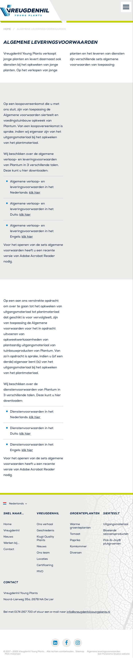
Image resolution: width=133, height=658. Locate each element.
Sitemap (80, 651)
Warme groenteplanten (80, 525)
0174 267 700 (23, 612)
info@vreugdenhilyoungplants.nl (88, 612)
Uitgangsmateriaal (115, 524)
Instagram (77, 642)
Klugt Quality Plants (45, 538)
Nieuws (8, 536)
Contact (8, 549)
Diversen (76, 552)
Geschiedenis (45, 530)
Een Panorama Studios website (114, 654)
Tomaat (75, 534)
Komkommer (78, 546)
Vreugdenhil (11, 530)
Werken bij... (11, 543)
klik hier (34, 193)
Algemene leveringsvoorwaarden (103, 651)
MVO (40, 571)
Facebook (66, 642)
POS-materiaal (12, 654)
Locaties (42, 559)
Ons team (43, 552)
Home (7, 29)
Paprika (75, 540)
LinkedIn (55, 642)
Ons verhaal (45, 524)
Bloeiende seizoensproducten (115, 532)
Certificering (45, 565)
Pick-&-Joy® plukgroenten (112, 541)
